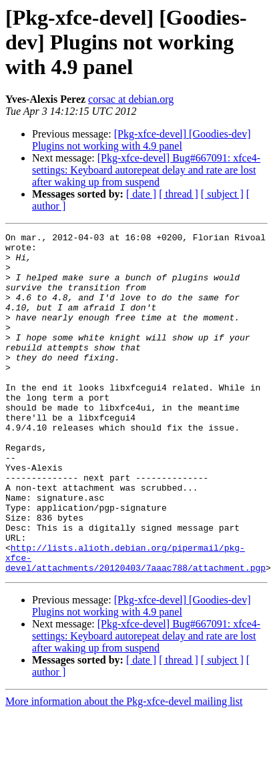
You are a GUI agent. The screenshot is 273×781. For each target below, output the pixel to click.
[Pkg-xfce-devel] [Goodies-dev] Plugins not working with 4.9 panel (141, 140)
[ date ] (141, 194)
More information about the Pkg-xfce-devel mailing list (123, 769)
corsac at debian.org (131, 99)
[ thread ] (178, 194)
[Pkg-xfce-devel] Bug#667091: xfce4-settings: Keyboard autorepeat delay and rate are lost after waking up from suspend (146, 170)
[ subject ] (222, 194)
